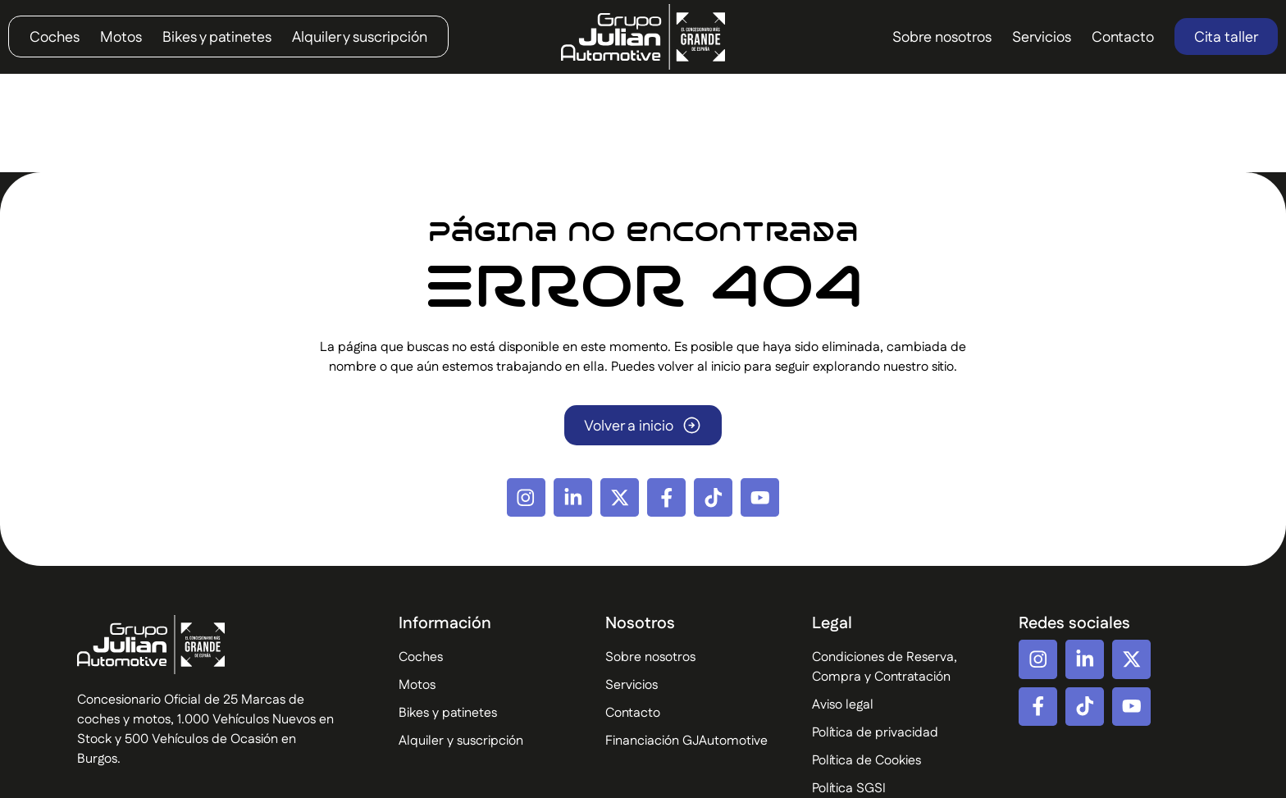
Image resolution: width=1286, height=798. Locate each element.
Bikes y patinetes (216, 37)
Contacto (1123, 37)
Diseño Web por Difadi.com (1188, 774)
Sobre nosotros (942, 37)
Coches (55, 37)
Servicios (1041, 37)
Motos (121, 37)
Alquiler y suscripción (359, 37)
